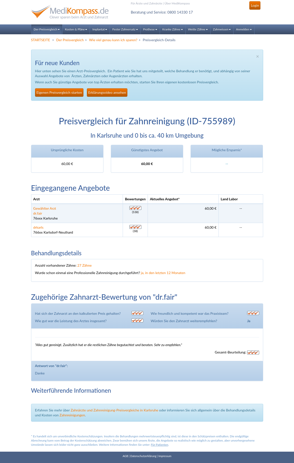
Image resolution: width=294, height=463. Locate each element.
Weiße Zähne (198, 29)
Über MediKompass (177, 3)
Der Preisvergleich (47, 29)
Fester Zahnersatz (125, 29)
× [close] (257, 56)
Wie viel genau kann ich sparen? (113, 40)
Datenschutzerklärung (143, 456)
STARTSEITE (40, 40)
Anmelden (244, 29)
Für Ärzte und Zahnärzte (146, 3)
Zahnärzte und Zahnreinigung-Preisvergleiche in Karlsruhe (114, 410)
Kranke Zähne (172, 29)
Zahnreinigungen (72, 415)
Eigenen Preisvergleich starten (59, 92)
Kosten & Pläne (76, 29)
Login (255, 5)
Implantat (99, 29)
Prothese (150, 29)
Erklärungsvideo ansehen (107, 92)
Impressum (165, 456)
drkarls (38, 227)
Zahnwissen (222, 29)
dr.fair (37, 213)
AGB (125, 456)
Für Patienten (159, 444)
